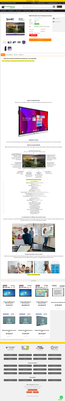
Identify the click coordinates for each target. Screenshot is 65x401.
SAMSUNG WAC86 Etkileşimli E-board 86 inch (42, 331)
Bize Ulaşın (29, 392)
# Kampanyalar (11, 10)
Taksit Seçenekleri (57, 21)
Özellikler (16, 54)
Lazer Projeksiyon (54, 369)
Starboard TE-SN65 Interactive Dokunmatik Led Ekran (9, 302)
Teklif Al (34, 3)
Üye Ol (60, 3)
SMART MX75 (5, 339)
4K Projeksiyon (51, 10)
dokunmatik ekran (20, 339)
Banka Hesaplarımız (54, 380)
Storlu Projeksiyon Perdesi (10, 373)
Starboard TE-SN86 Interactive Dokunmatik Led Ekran (42, 302)
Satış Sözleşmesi (25, 380)
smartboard (12, 339)
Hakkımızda (10, 355)
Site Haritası (35, 392)
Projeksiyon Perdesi (36, 10)
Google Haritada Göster (32, 389)
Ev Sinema (44, 10)
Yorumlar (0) (21, 54)
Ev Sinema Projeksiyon (10, 369)
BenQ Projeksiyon (25, 365)
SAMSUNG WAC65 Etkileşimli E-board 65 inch (9, 331)
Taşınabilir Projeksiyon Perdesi (40, 373)
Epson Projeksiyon (10, 365)
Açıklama (3, 54)
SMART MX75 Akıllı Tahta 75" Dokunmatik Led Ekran (10, 13)
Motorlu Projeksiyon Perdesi (25, 373)
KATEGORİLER (3, 10)
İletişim (25, 355)
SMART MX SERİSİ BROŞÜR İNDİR (33, 274)
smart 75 (8, 339)
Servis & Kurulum (39, 355)
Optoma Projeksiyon (54, 365)
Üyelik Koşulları (10, 380)
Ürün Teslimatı (40, 380)
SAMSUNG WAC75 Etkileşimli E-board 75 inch (25, 331)
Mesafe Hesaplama (54, 355)
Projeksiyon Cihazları (27, 10)
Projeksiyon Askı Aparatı (54, 373)
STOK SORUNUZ (40, 39)
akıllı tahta (16, 339)
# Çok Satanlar (18, 10)
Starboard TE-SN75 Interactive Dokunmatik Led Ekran (25, 302)
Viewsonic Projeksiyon (40, 365)
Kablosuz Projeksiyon (40, 369)
